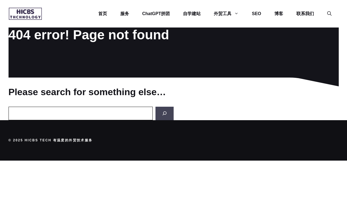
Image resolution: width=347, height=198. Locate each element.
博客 (278, 13)
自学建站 (192, 13)
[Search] (164, 113)
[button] (329, 14)
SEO (256, 13)
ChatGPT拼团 (156, 13)
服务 (124, 13)
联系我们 (305, 13)
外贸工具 (229, 14)
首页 (102, 13)
